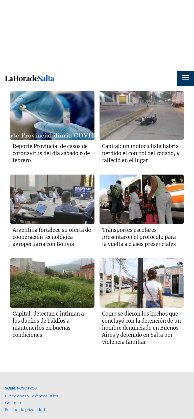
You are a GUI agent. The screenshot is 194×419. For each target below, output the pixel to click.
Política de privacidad (25, 409)
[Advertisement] (97, 35)
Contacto (13, 402)
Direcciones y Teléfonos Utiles (31, 396)
